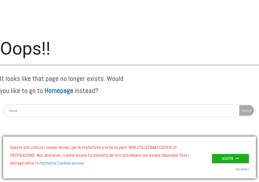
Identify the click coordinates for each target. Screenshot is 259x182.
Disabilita (242, 169)
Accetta (227, 158)
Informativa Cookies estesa (60, 163)
